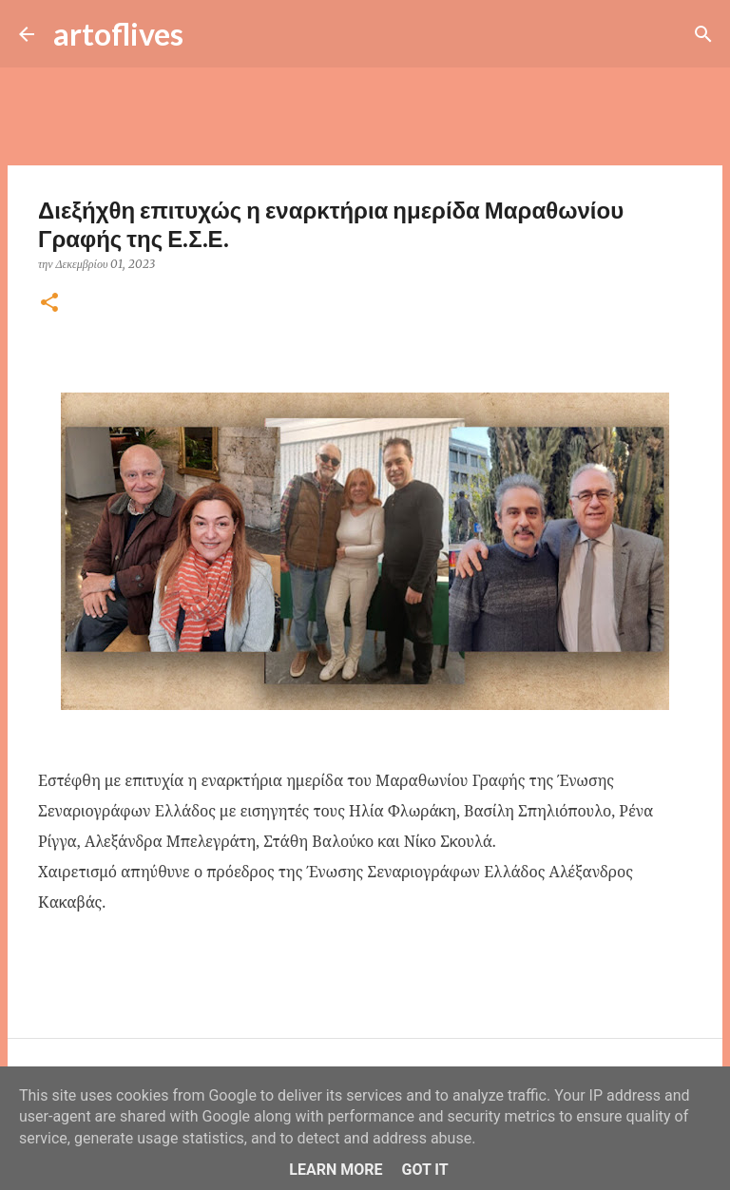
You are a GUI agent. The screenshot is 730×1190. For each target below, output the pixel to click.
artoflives (118, 33)
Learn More (335, 1170)
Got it (424, 1170)
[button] (49, 304)
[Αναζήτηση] (210, 34)
